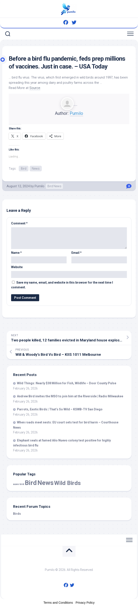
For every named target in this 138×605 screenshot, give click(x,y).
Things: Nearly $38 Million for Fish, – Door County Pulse (66, 383)
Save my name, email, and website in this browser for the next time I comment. (62, 285)
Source (34, 88)
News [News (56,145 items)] (45, 482)
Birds (17, 513)
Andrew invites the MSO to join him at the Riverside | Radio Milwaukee (70, 396)
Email (76, 252)
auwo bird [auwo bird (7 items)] (18, 484)
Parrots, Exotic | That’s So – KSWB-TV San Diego (60, 409)
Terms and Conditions (58, 602)
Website (17, 267)
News (36, 168)
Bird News (54, 186)
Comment (19, 223)
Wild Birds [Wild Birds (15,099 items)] (67, 483)
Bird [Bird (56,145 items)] (31, 482)
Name (16, 252)
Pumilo (76, 113)
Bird (23, 168)
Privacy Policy (85, 602)
